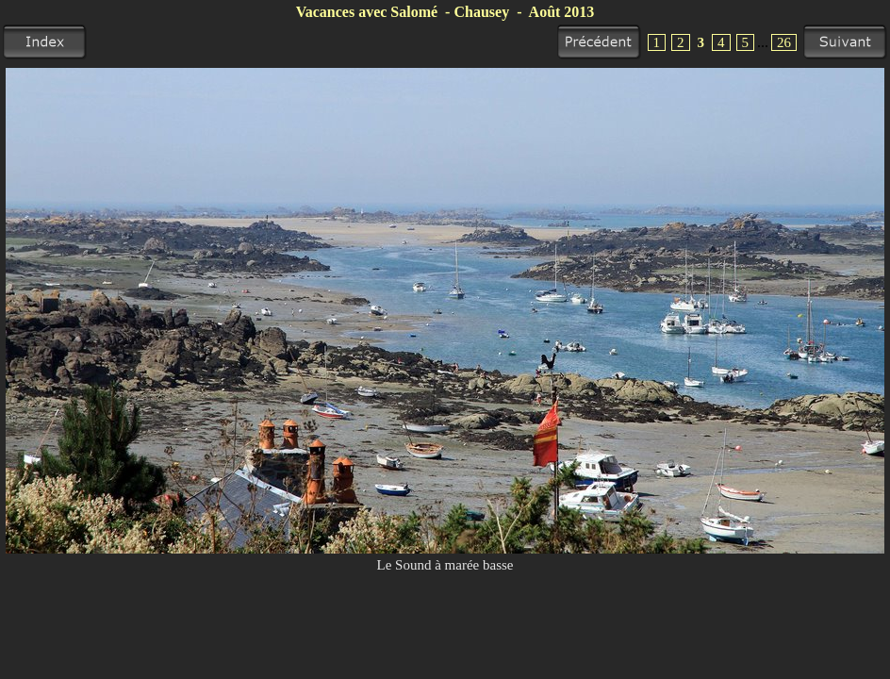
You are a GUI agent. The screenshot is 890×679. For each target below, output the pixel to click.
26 (784, 42)
